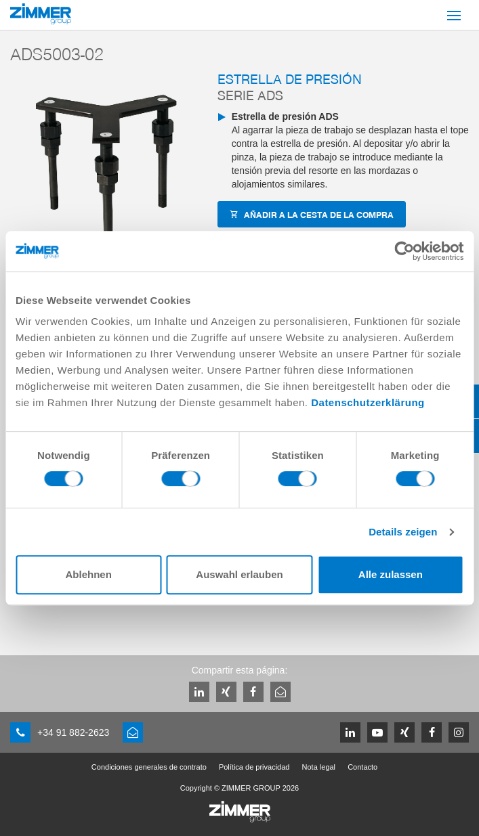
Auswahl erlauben (239, 574)
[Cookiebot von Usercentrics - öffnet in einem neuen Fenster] (404, 251)
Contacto (362, 767)
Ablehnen (89, 574)
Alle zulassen (390, 574)
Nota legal (319, 767)
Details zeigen (403, 531)
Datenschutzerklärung (368, 402)
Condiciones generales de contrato (149, 767)
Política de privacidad (254, 767)
